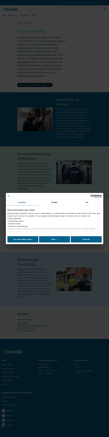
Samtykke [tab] (22, 202)
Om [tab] (87, 202)
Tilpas (54, 239)
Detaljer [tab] (55, 202)
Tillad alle (86, 239)
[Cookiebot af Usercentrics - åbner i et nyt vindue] (92, 196)
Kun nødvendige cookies (22, 239)
